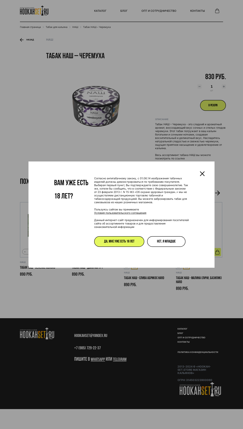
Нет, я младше (166, 241)
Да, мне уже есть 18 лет (119, 241)
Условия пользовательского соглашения (120, 212)
